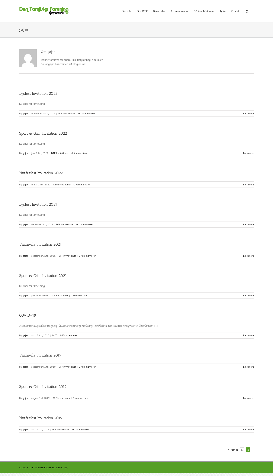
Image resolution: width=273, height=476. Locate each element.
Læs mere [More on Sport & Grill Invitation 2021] (248, 295)
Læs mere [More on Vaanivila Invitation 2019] (248, 366)
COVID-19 (27, 315)
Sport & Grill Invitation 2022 (43, 133)
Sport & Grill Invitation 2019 (43, 386)
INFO (54, 335)
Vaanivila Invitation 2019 (40, 355)
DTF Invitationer (67, 113)
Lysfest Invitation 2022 (38, 93)
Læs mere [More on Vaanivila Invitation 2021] (248, 255)
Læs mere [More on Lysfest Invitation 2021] (248, 224)
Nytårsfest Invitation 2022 (41, 173)
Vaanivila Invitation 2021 (40, 244)
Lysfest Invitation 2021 (38, 204)
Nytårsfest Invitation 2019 (40, 418)
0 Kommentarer (86, 113)
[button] (247, 11)
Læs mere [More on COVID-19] (248, 335)
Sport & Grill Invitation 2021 (43, 275)
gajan (26, 113)
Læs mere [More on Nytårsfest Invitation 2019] (248, 429)
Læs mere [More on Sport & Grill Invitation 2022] (248, 153)
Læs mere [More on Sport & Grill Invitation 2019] (248, 398)
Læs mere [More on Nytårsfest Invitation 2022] (248, 184)
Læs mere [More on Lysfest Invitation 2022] (248, 113)
